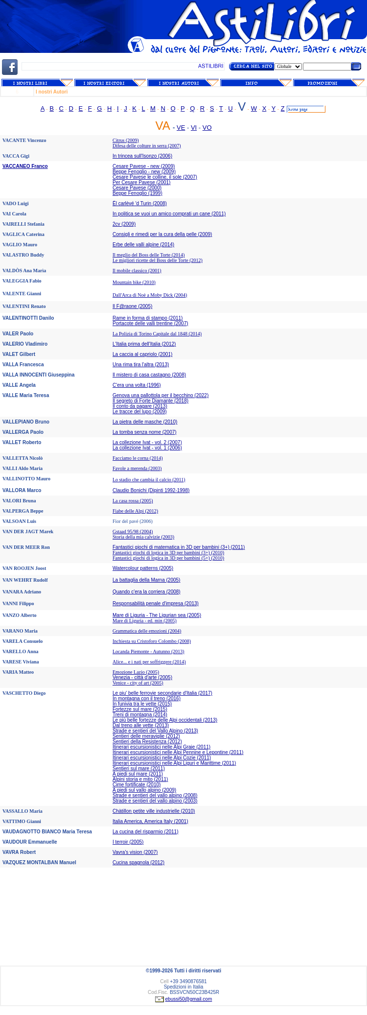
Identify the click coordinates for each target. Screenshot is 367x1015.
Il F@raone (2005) (132, 306)
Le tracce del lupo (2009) (140, 411)
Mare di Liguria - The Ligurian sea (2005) (157, 615)
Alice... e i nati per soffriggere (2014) (149, 661)
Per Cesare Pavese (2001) (141, 182)
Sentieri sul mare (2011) (139, 768)
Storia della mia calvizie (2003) (143, 537)
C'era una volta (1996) (137, 385)
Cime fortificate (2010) (137, 784)
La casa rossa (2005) (133, 500)
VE (181, 127)
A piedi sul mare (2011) (138, 774)
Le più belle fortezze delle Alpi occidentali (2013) (165, 720)
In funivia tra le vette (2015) (142, 704)
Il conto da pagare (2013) (140, 406)
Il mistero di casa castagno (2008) (149, 375)
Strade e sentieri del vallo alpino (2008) (155, 795)
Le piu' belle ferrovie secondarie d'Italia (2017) (162, 693)
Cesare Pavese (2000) (137, 187)
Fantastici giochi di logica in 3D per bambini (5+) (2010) (168, 558)
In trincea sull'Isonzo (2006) (142, 156)
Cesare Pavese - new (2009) (144, 166)
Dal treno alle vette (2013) (141, 725)
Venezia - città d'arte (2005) (142, 677)
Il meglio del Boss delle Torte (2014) (148, 255)
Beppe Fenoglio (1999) (137, 193)
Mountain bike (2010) (134, 282)
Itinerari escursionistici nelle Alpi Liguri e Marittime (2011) (174, 763)
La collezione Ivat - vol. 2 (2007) (147, 442)
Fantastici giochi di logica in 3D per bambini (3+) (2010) (168, 552)
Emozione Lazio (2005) (136, 672)
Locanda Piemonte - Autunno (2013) (148, 651)
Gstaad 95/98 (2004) (133, 531)
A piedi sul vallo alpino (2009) (144, 790)
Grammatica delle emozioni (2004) (147, 631)
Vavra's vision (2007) (135, 852)
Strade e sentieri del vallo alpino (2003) (155, 800)
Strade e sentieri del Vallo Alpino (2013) (155, 730)
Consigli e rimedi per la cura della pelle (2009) (162, 234)
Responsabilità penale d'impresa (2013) (156, 603)
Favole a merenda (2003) (137, 468)
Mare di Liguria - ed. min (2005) (145, 620)
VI (194, 127)
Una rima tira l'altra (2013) (141, 364)
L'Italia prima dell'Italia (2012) (144, 344)
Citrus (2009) (126, 140)
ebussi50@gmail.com (188, 999)
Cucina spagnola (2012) (138, 862)
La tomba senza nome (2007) (145, 432)
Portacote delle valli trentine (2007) (150, 323)
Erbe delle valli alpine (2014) (143, 244)
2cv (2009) (124, 224)
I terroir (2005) (128, 842)
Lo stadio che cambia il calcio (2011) (149, 479)
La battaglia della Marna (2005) (146, 580)
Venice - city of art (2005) (138, 682)
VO (207, 127)
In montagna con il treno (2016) (147, 698)
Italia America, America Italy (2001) (150, 821)
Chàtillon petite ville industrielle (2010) (154, 811)
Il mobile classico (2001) (137, 270)
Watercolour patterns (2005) (143, 568)
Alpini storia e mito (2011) (140, 779)
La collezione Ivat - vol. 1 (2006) (147, 447)
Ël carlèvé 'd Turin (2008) (140, 203)
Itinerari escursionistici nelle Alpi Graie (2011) (161, 747)
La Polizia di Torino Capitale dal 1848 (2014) (157, 333)
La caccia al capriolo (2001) (142, 354)
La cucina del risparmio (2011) (146, 831)
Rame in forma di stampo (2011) (148, 318)
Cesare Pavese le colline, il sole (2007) (155, 177)
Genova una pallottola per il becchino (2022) (160, 395)
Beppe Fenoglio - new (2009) (144, 171)
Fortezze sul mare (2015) (140, 709)
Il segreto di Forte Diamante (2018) (150, 400)
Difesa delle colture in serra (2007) (147, 145)
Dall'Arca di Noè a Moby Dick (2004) (150, 295)
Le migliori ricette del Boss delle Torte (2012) (158, 260)
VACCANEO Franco (25, 166)
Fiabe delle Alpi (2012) (135, 511)
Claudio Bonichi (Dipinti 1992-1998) (151, 490)
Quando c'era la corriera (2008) (147, 591)
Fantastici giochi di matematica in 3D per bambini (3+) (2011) (179, 547)
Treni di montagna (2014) (140, 714)
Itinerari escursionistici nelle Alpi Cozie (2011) (162, 757)
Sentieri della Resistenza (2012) (147, 741)
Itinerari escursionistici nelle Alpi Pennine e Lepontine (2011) (178, 752)
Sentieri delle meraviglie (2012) (146, 736)
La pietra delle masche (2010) (145, 422)
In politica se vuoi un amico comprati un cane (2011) (169, 213)
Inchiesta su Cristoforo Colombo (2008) (152, 641)
